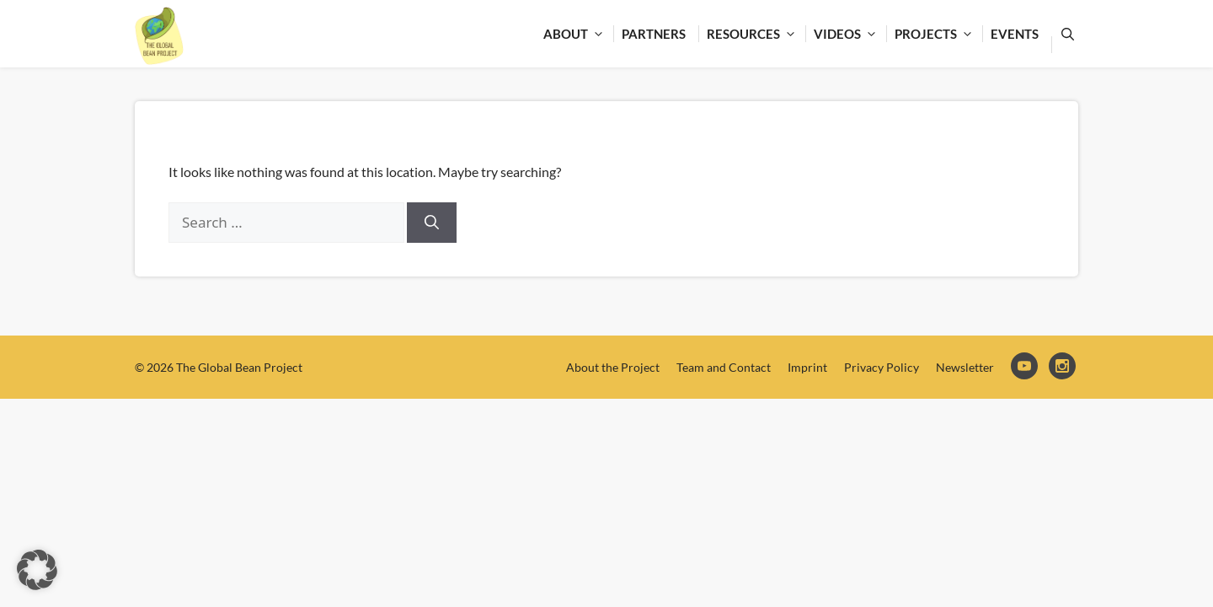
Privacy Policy (881, 367)
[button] (37, 570)
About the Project (613, 367)
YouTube (1025, 367)
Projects (938, 33)
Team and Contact (723, 367)
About (578, 33)
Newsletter (965, 367)
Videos (850, 33)
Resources (756, 33)
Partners (654, 33)
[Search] (432, 222)
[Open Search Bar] (1064, 33)
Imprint (807, 367)
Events (1015, 33)
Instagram (1063, 367)
